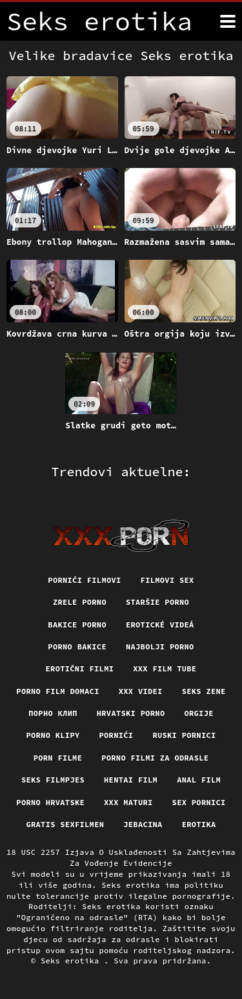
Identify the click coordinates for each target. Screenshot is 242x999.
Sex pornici (199, 802)
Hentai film (130, 779)
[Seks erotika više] (228, 21)
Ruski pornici (184, 735)
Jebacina (142, 824)
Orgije (198, 713)
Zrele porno (79, 602)
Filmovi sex (167, 580)
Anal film (199, 779)
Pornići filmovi (84, 580)
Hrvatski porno (131, 713)
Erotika (199, 824)
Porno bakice (77, 646)
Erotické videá (160, 624)
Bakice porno (77, 624)
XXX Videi (141, 691)
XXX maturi (128, 802)
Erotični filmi (80, 668)
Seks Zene (204, 691)
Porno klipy (52, 735)
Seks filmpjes (53, 779)
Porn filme (58, 757)
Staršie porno (157, 602)
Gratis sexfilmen (65, 824)
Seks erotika (72, 960)
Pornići (116, 735)
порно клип (52, 713)
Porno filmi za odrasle (154, 757)
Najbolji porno (160, 646)
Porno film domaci (57, 691)
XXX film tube (164, 668)
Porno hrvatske (50, 802)
